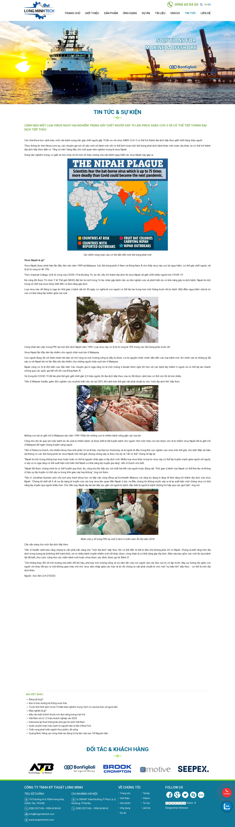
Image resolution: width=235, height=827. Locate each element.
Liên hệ (206, 13)
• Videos (145, 798)
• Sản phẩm (124, 803)
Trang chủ (72, 13)
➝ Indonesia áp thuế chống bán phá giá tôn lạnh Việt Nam (55, 722)
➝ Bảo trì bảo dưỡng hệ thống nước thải (46, 703)
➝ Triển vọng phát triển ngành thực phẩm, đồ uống (52, 729)
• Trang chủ (124, 793)
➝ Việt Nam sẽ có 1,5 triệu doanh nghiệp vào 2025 (51, 718)
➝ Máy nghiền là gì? (36, 710)
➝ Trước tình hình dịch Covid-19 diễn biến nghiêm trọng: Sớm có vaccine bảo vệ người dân (72, 707)
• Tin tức (145, 803)
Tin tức (190, 13)
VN (205, 4)
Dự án (146, 13)
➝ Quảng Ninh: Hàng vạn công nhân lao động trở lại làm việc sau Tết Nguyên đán (67, 733)
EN (209, 4)
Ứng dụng (130, 13)
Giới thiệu (92, 13)
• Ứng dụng (124, 808)
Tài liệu (160, 13)
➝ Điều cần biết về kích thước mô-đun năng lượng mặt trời (55, 714)
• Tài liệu (145, 793)
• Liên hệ (145, 808)
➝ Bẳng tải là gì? (34, 699)
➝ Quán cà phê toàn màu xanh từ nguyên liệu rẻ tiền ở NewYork (58, 725)
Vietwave (183, 808)
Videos (175, 13)
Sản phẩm (111, 13)
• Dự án (122, 813)
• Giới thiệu (123, 798)
